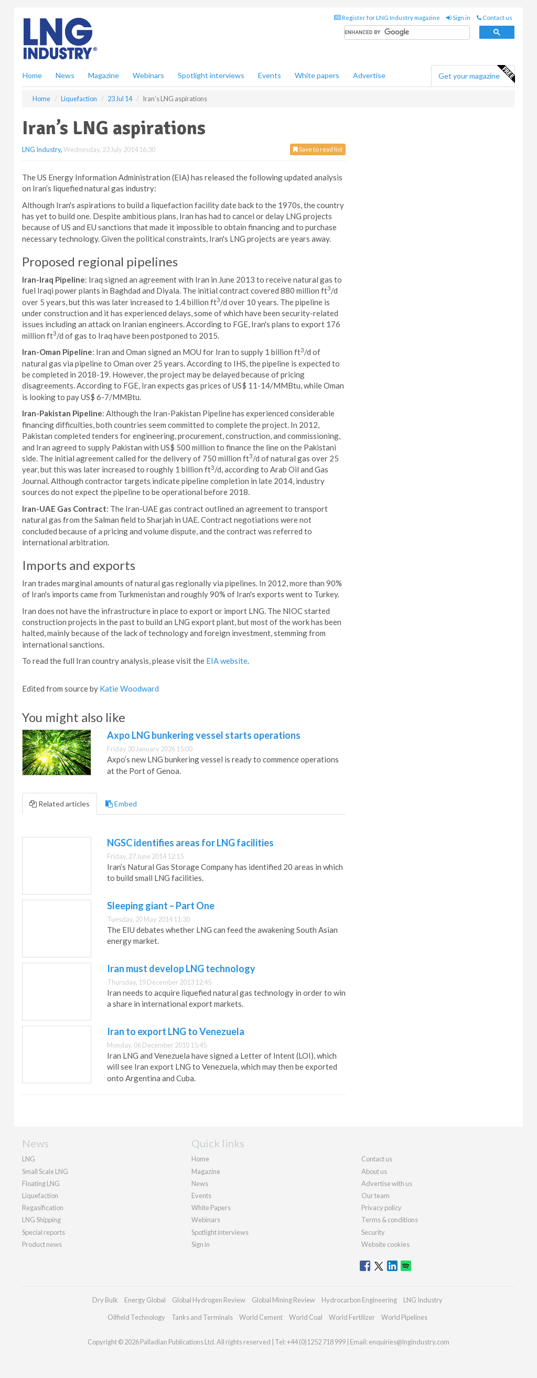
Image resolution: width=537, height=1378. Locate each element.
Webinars (148, 75)
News (199, 1183)
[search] (407, 32)
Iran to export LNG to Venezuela (175, 1031)
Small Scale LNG (45, 1171)
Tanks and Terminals (202, 1317)
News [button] (65, 75)
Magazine (103, 75)
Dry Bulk (105, 1300)
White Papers (211, 1207)
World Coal (306, 1317)
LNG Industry (41, 149)
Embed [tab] (121, 803)
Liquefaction (40, 1195)
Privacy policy (381, 1207)
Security (373, 1232)
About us (374, 1171)
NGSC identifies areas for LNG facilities (190, 842)
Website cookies (385, 1244)
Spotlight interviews (211, 75)
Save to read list (317, 149)
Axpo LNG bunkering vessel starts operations (203, 735)
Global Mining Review (283, 1300)
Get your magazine (476, 74)
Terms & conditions (389, 1219)
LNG (28, 1159)
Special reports (43, 1232)
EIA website (227, 660)
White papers (317, 75)
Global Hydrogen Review (208, 1300)
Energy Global (145, 1300)
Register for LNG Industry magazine (387, 17)
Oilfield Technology (136, 1317)
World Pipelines (404, 1317)
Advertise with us (386, 1183)
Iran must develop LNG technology (181, 968)
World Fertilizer (352, 1317)
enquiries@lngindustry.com (409, 1342)
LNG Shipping (41, 1219)
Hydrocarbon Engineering (359, 1300)
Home (32, 75)
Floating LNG (41, 1183)
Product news (42, 1244)
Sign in (458, 17)
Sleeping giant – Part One (160, 905)
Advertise (369, 75)
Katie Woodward (129, 688)
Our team (375, 1195)
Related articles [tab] (59, 803)
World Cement (261, 1317)
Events (269, 75)
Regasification (42, 1207)
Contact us (494, 17)
